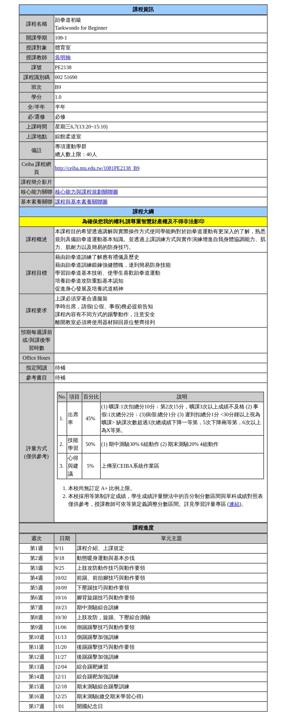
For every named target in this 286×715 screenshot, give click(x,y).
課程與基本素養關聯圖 (81, 202)
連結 (234, 504)
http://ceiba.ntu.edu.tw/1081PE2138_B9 (97, 168)
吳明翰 (63, 57)
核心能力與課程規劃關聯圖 (86, 192)
